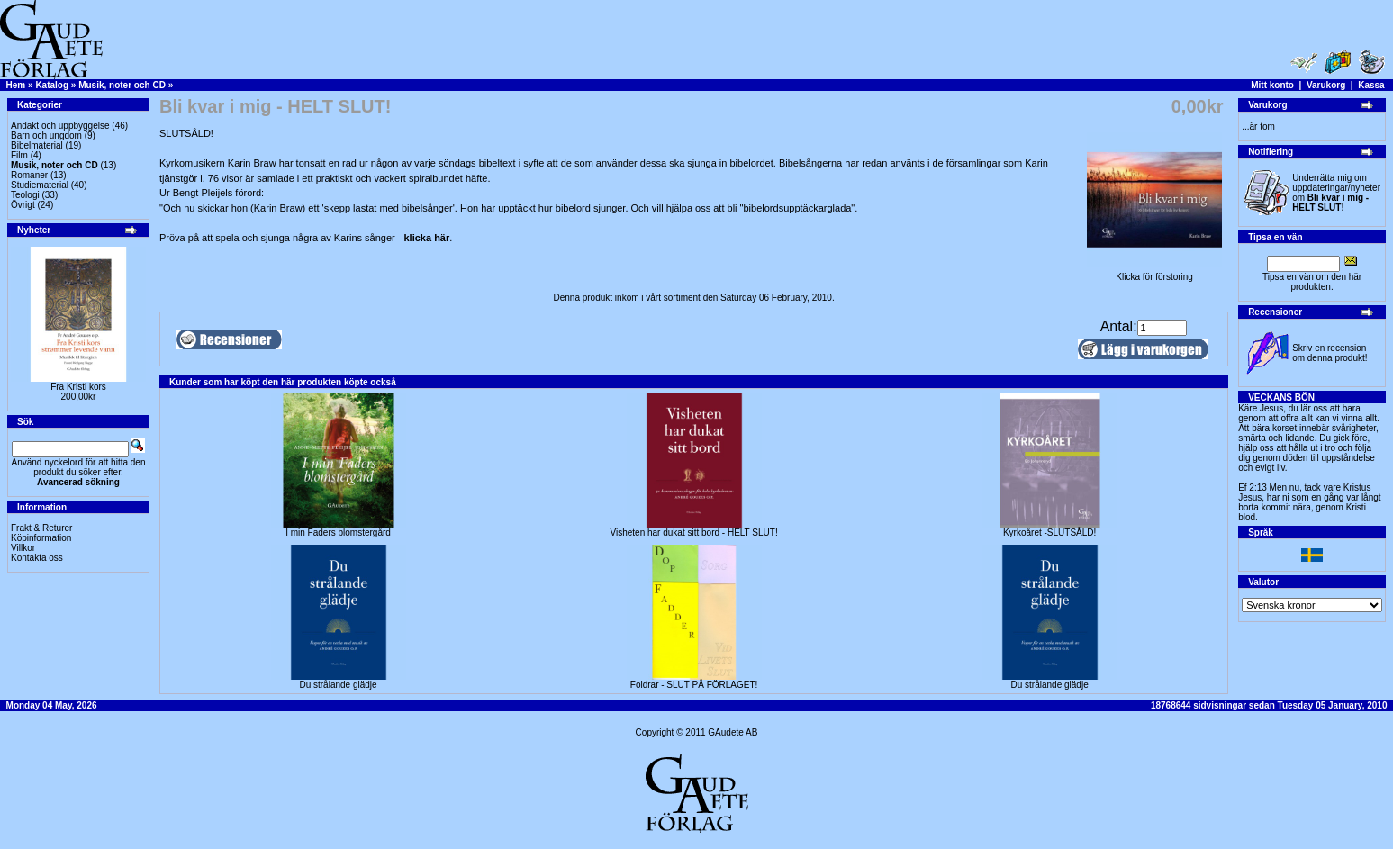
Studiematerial (39, 185)
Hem (16, 85)
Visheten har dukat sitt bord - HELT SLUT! (693, 532)
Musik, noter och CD (122, 85)
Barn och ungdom (46, 135)
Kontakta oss (37, 558)
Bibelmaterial (37, 145)
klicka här (427, 237)
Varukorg (1326, 85)
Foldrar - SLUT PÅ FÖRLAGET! (694, 685)
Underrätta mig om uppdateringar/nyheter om (1336, 192)
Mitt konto (1272, 85)
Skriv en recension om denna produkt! (1329, 353)
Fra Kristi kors (78, 387)
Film (19, 155)
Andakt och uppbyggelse (60, 126)
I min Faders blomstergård (338, 532)
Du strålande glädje (337, 685)
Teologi (25, 195)
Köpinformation (41, 538)
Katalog (51, 85)
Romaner (29, 175)
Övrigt (23, 205)
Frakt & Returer (41, 528)
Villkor (23, 548)
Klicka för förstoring (1154, 273)
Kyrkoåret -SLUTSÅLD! (1049, 532)
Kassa (1371, 85)
